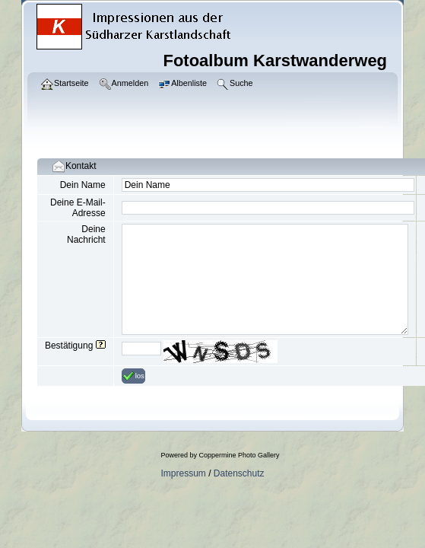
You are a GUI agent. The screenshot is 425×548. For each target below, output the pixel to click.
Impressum (182, 473)
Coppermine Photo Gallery (238, 455)
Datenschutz (239, 473)
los (133, 376)
